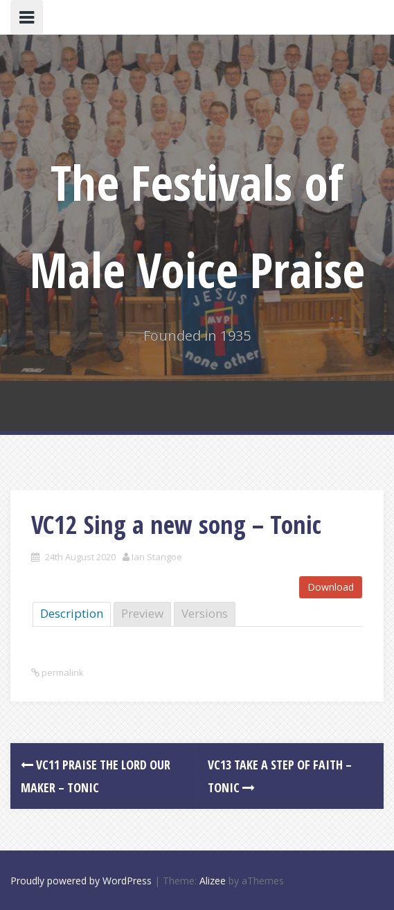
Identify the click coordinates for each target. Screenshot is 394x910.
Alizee (212, 880)
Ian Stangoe (157, 557)
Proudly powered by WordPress (81, 880)
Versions (204, 613)
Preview (142, 613)
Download (330, 587)
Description (71, 613)
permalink (61, 672)
